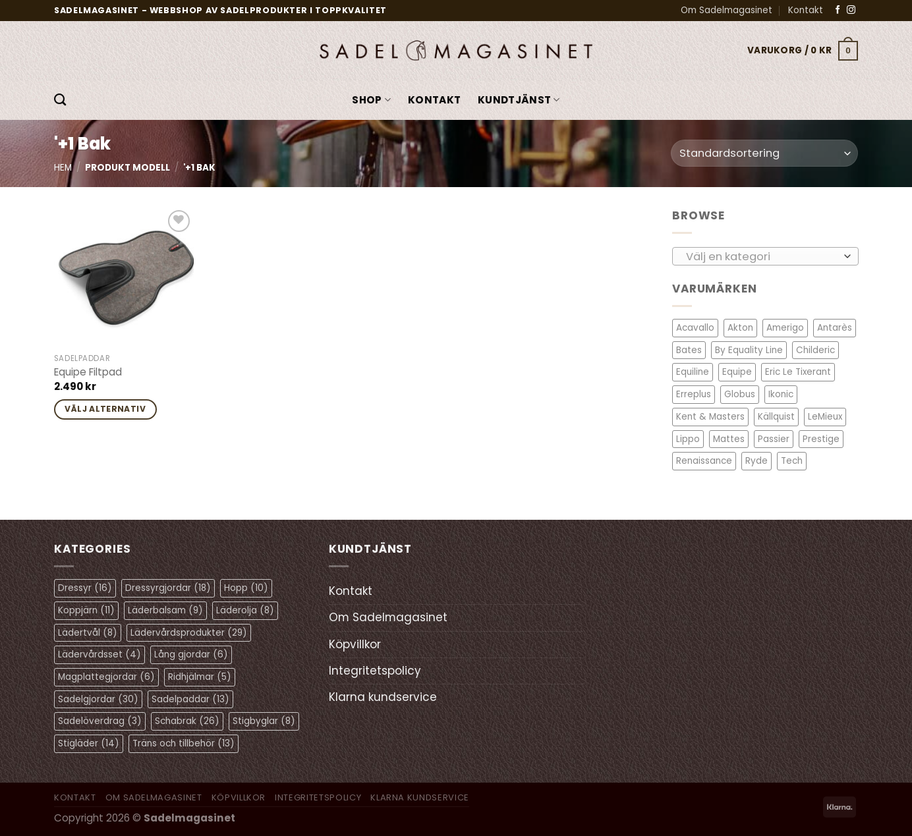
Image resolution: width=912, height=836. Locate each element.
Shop (371, 100)
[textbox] (761, 256)
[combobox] (765, 255)
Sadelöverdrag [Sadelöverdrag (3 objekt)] (100, 721)
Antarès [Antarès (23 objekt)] (834, 327)
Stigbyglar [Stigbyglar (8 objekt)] (264, 721)
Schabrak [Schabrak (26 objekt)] (187, 721)
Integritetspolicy (375, 671)
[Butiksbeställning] (764, 153)
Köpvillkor (355, 644)
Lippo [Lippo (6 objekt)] (688, 438)
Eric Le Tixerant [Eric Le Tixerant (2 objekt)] (798, 372)
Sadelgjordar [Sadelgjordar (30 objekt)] (98, 699)
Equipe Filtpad (88, 372)
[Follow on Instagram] (851, 10)
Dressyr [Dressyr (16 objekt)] (85, 588)
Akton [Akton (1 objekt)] (740, 327)
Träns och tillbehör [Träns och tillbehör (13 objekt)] (183, 743)
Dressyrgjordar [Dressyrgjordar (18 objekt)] (168, 588)
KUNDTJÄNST (519, 100)
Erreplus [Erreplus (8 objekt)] (693, 394)
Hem (63, 167)
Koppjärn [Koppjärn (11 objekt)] (86, 610)
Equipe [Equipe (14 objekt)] (737, 372)
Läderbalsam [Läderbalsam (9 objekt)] (165, 610)
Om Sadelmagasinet (726, 10)
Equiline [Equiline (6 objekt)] (692, 372)
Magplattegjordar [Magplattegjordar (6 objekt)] (106, 677)
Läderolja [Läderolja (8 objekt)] (245, 610)
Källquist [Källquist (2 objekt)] (776, 416)
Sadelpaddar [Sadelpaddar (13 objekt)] (190, 699)
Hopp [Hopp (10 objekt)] (246, 588)
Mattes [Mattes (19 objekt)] (729, 438)
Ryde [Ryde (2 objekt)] (756, 461)
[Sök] (60, 100)
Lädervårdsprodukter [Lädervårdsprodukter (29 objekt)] (188, 633)
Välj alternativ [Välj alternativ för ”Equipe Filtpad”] (105, 408)
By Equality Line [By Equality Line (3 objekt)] (749, 350)
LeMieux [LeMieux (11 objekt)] (825, 416)
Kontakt (805, 10)
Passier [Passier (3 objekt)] (773, 438)
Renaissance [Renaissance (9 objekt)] (704, 461)
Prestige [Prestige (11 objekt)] (821, 438)
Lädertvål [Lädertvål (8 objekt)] (87, 633)
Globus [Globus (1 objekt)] (739, 394)
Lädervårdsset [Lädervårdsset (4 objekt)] (99, 654)
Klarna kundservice (383, 697)
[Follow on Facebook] (838, 10)
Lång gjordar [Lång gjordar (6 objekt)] (191, 654)
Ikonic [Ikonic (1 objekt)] (780, 394)
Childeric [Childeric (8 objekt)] (815, 350)
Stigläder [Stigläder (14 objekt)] (88, 743)
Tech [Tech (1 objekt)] (792, 461)
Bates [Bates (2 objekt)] (689, 350)
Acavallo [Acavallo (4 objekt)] (695, 327)
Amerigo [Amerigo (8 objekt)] (785, 327)
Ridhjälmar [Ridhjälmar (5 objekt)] (199, 677)
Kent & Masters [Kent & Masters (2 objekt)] (710, 416)
